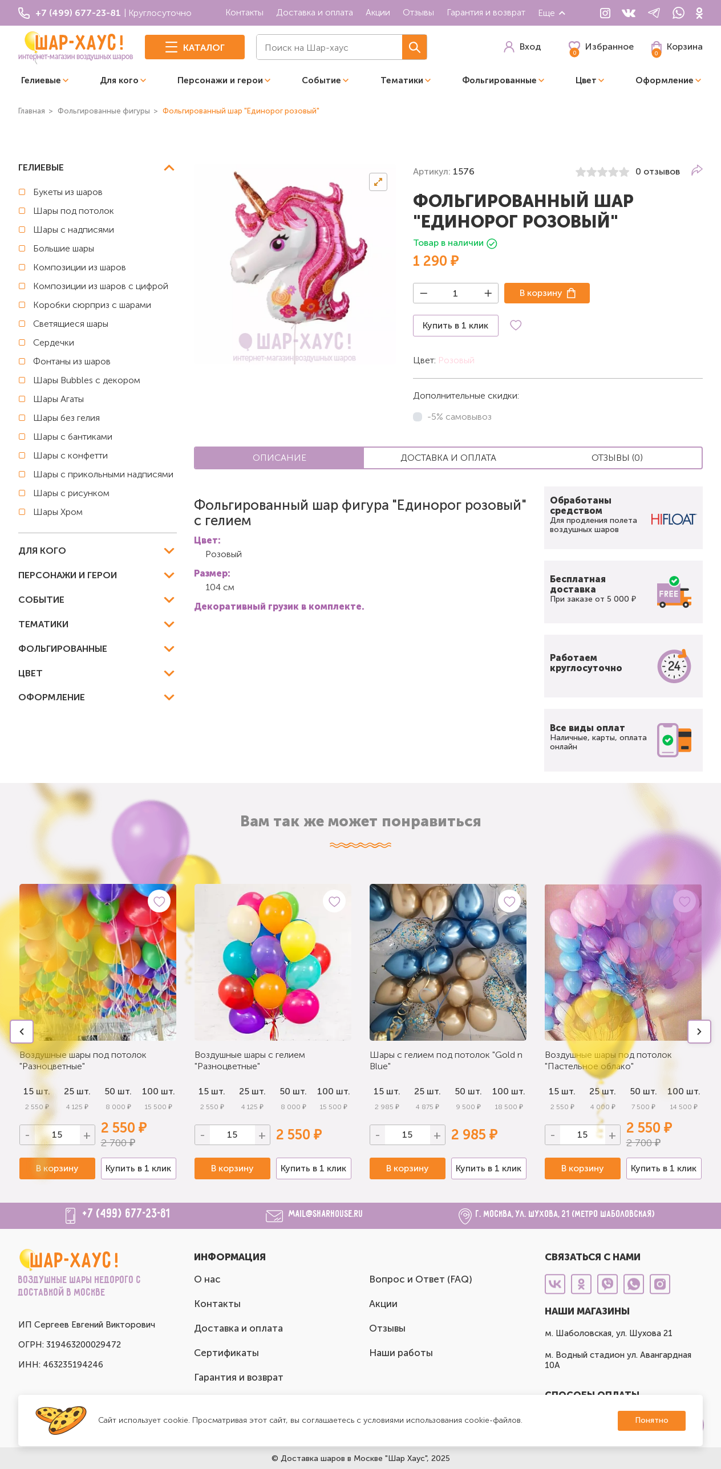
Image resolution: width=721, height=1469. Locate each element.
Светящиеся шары (70, 323)
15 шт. (212, 1091)
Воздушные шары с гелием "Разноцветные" (250, 1060)
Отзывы (418, 12)
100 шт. (158, 1091)
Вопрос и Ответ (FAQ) (420, 1279)
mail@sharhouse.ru (326, 1214)
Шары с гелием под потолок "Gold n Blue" (446, 1060)
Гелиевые (41, 80)
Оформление (664, 80)
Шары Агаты (58, 398)
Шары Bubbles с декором (86, 380)
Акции (378, 12)
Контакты (244, 12)
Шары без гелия (66, 417)
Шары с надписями (73, 229)
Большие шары (63, 248)
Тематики (401, 80)
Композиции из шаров (79, 267)
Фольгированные (499, 80)
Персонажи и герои (220, 80)
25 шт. (252, 1091)
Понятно (652, 1420)
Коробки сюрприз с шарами (92, 304)
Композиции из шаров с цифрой (100, 286)
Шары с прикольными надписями (103, 474)
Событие (321, 80)
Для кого (119, 80)
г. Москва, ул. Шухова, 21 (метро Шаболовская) (565, 1214)
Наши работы (401, 1352)
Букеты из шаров (68, 191)
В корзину (541, 292)
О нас (207, 1279)
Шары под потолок (73, 210)
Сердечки (53, 342)
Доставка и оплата (314, 12)
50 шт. (293, 1091)
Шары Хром (58, 511)
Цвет (586, 80)
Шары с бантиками (72, 436)
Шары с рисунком (71, 493)
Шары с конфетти (70, 455)
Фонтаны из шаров (72, 361)
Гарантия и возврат (486, 12)
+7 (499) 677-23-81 (127, 1214)
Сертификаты (226, 1352)
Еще (552, 12)
